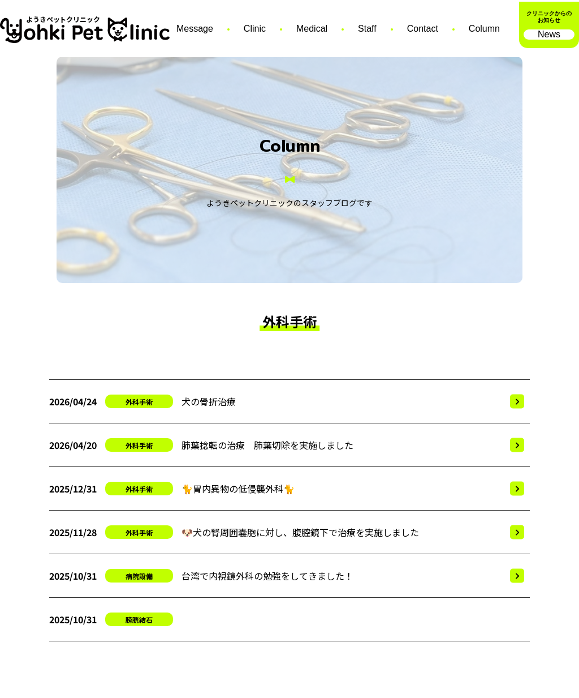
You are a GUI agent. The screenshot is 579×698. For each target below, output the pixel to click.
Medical (311, 28)
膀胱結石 (139, 619)
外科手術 (139, 401)
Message (194, 28)
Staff (367, 28)
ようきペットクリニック (63, 20)
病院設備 (139, 576)
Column (484, 28)
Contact (422, 28)
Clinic (255, 28)
